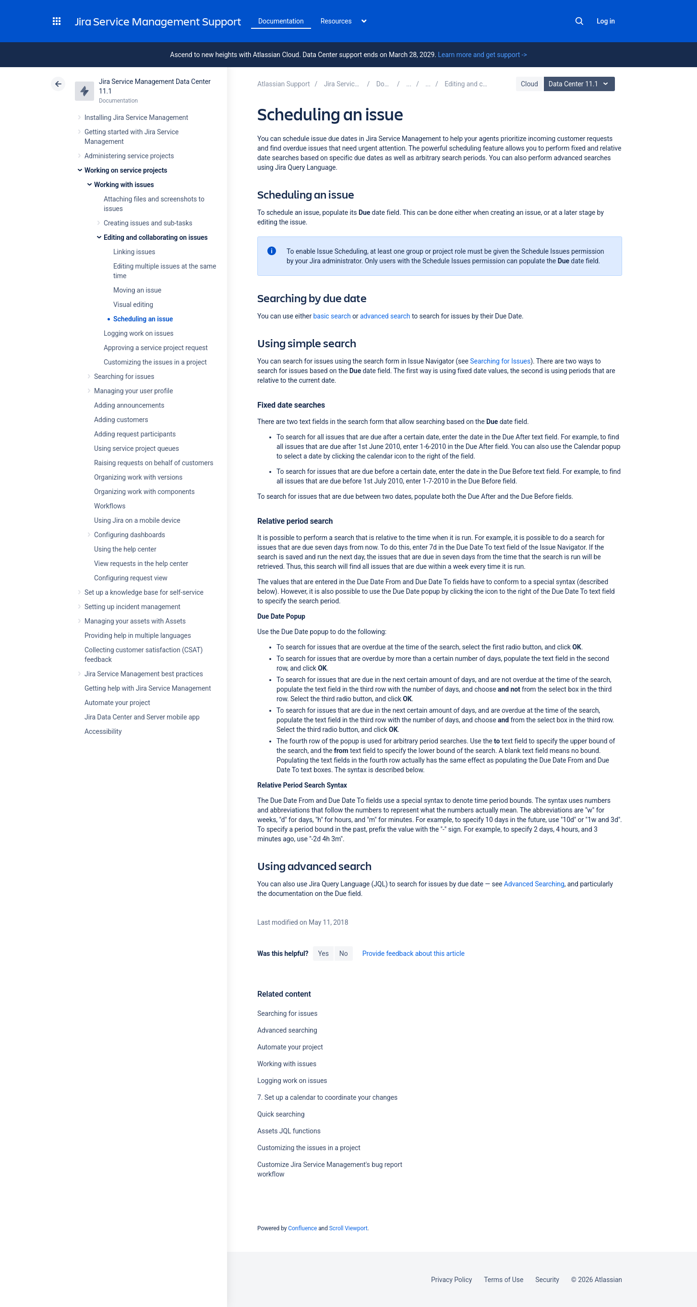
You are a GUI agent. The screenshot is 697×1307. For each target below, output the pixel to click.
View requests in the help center (141, 563)
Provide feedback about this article (413, 953)
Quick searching (281, 1114)
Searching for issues (124, 376)
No (343, 953)
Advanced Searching (534, 884)
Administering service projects (129, 156)
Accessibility (102, 731)
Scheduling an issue (143, 319)
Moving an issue (137, 290)
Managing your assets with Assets (135, 621)
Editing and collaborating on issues (156, 237)
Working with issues (124, 184)
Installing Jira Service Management (136, 117)
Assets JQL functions (289, 1131)
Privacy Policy (451, 1279)
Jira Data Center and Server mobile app (142, 717)
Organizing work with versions (138, 477)
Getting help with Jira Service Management (147, 688)
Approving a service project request (156, 348)
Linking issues (134, 252)
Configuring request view (131, 578)
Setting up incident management (132, 607)
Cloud (529, 84)
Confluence (302, 1228)
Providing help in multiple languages (137, 635)
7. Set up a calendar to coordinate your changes (327, 1097)
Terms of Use (503, 1279)
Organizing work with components (144, 491)
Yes (323, 953)
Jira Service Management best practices (143, 674)
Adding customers (121, 420)
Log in (606, 21)
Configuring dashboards (129, 535)
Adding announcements (129, 405)
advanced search (385, 316)
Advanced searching (287, 1030)
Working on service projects (125, 170)
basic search (332, 316)
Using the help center (125, 549)
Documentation (281, 21)
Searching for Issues (500, 361)
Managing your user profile (133, 391)
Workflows (109, 506)
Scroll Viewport (348, 1228)
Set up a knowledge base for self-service (144, 592)
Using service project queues (136, 448)
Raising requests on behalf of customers (154, 463)
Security (547, 1279)
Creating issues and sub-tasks (148, 223)
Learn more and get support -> (482, 55)
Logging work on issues (138, 333)
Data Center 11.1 (581, 84)
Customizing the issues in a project (155, 362)
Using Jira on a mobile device (137, 520)
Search (579, 21)
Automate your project (117, 702)
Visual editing (133, 304)
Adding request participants (135, 434)
